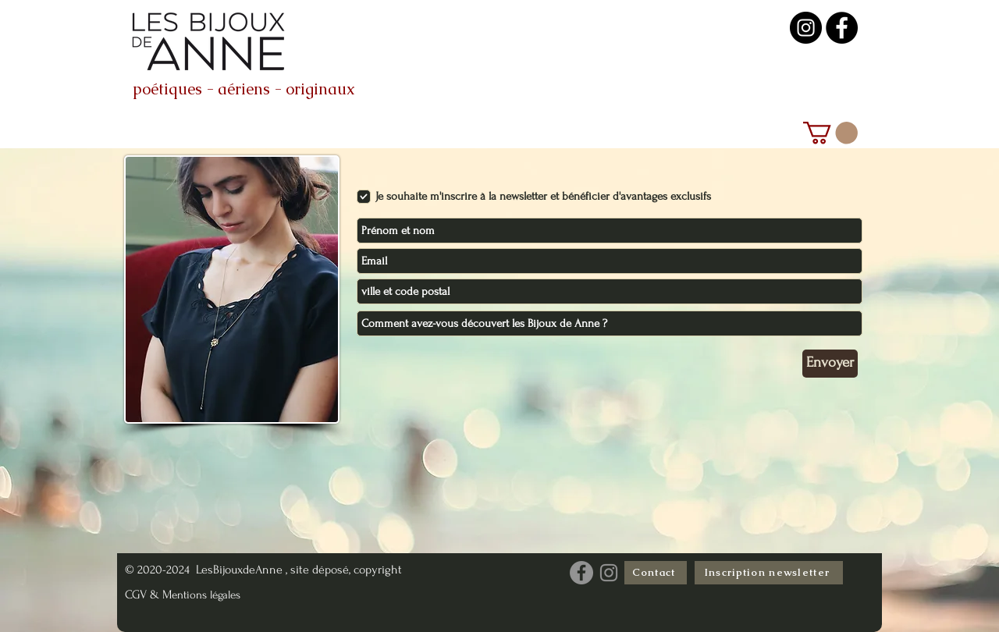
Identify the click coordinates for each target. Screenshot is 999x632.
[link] (830, 133)
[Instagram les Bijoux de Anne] (608, 572)
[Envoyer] (830, 364)
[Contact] (655, 572)
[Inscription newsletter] (769, 572)
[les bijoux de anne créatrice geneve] (842, 28)
